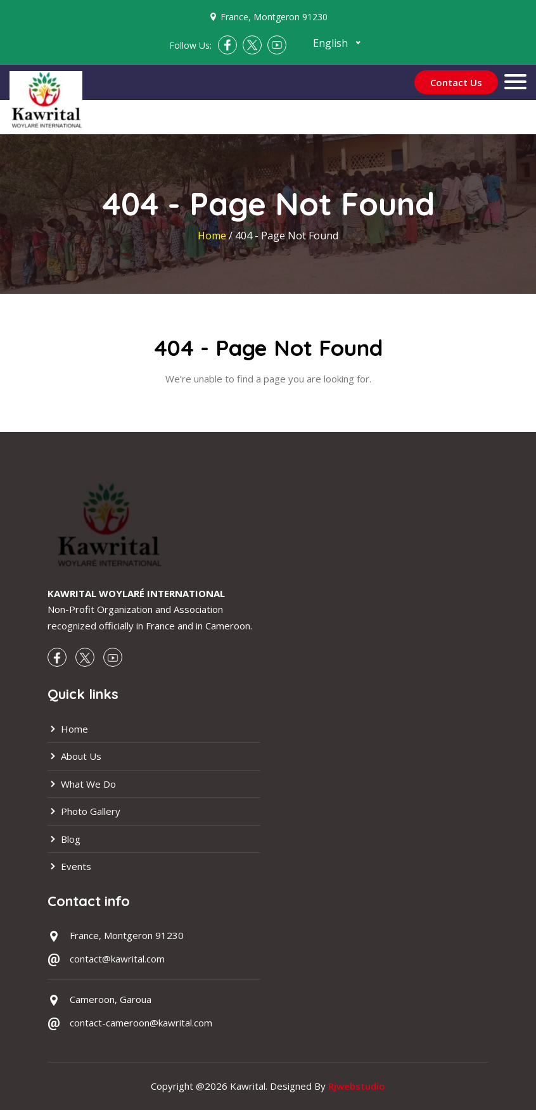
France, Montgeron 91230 (274, 17)
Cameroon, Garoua (110, 999)
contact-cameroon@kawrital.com (141, 1022)
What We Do (82, 784)
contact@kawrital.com (117, 958)
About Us (74, 756)
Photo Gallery (84, 811)
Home (213, 236)
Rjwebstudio (356, 1086)
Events (69, 866)
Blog (64, 839)
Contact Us (456, 82)
